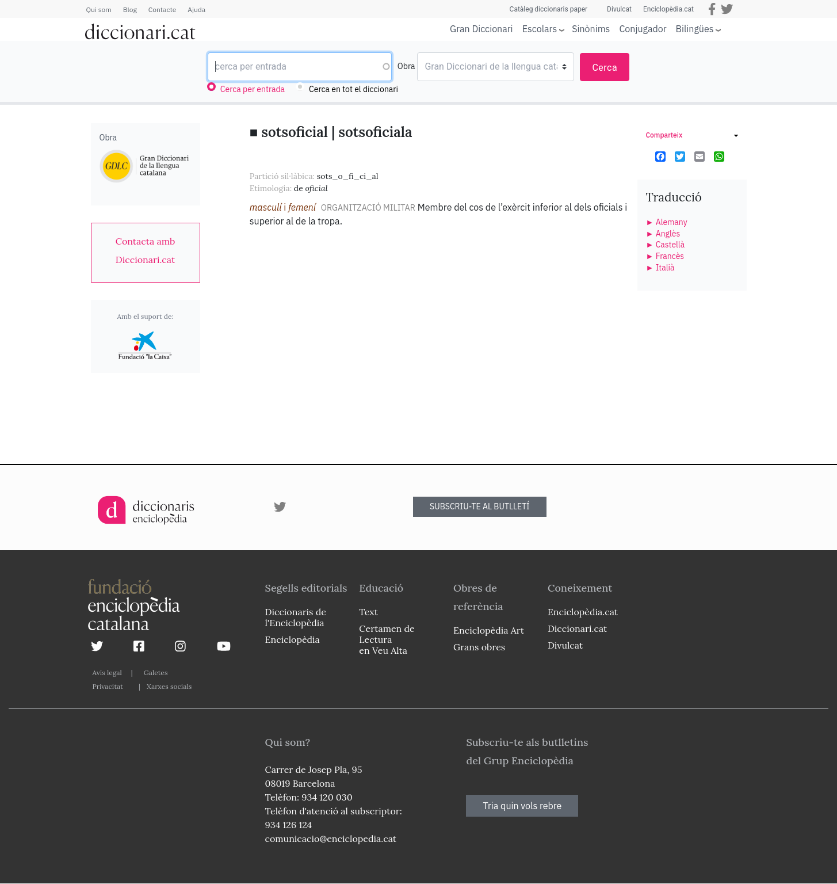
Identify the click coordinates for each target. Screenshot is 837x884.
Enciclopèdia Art (488, 630)
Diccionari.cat (577, 628)
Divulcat (619, 9)
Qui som (99, 9)
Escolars (539, 28)
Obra (406, 66)
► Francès (665, 256)
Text (368, 612)
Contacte (162, 9)
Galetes (156, 672)
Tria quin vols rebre (522, 805)
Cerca (604, 67)
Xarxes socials (169, 686)
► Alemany (666, 222)
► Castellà (665, 244)
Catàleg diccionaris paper (549, 9)
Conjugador (642, 29)
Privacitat (108, 686)
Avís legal (107, 672)
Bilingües (695, 28)
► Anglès (663, 233)
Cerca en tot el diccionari (353, 89)
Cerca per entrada (252, 89)
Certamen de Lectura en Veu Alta (386, 639)
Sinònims (591, 29)
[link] (145, 250)
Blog (130, 9)
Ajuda (196, 9)
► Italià (660, 267)
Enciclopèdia (292, 639)
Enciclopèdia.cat (668, 9)
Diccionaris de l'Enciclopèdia (295, 617)
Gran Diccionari (481, 29)
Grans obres (479, 647)
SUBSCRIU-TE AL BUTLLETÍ (480, 506)
